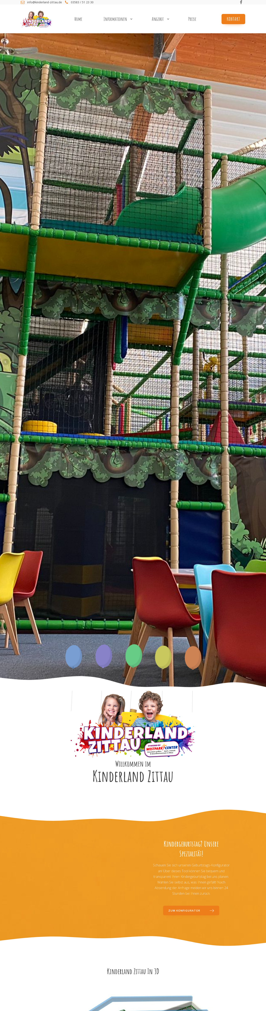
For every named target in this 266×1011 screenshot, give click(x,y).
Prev (5, 362)
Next (260, 362)
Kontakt (233, 19)
